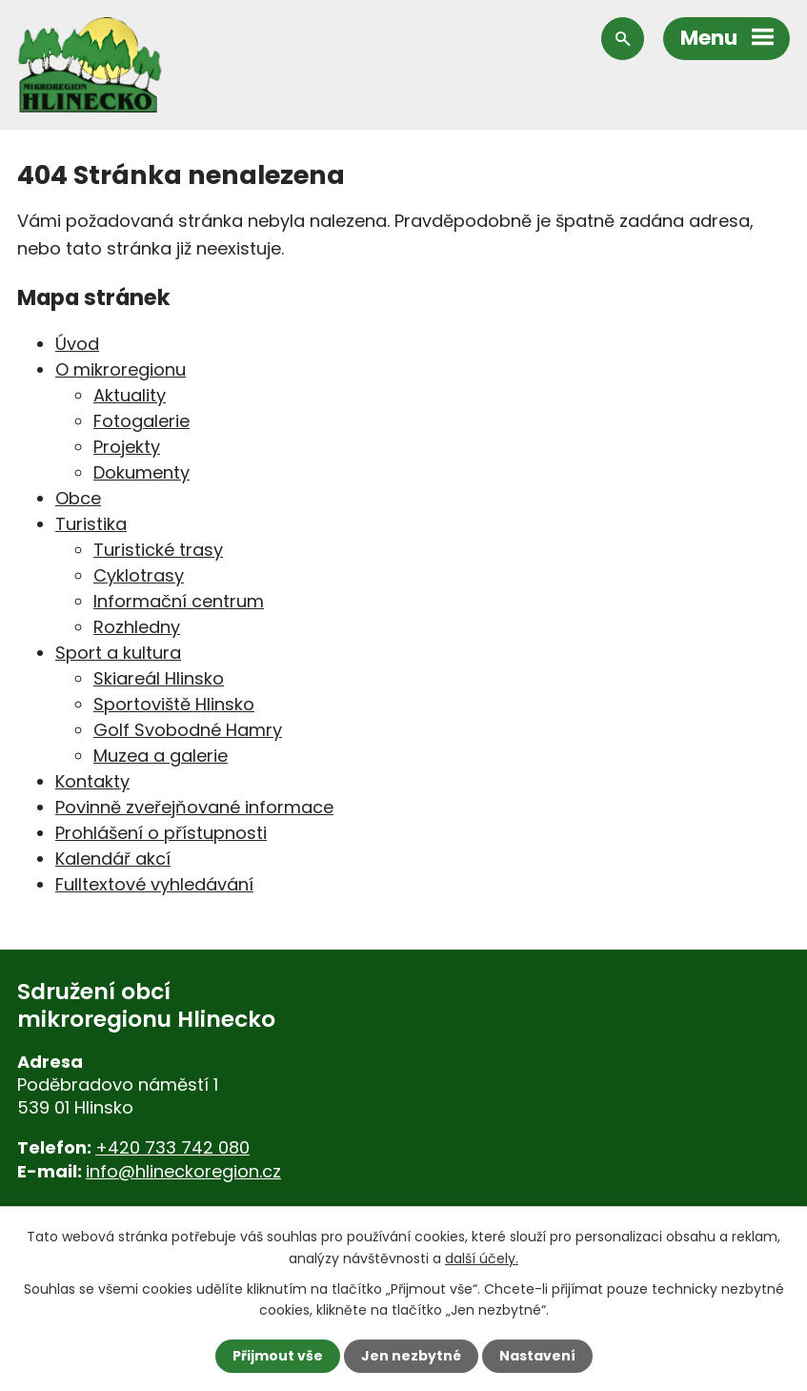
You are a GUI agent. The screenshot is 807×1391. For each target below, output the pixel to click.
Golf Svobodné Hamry (187, 730)
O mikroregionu (120, 369)
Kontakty (92, 781)
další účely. (481, 1257)
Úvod (77, 344)
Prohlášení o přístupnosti (161, 833)
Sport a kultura (118, 653)
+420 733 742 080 (172, 1147)
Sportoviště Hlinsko (173, 704)
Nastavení (537, 1355)
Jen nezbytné (411, 1355)
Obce (78, 498)
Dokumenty (141, 472)
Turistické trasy (158, 550)
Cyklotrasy (138, 575)
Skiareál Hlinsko (158, 678)
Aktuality (129, 395)
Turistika (91, 524)
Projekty (126, 447)
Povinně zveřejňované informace (194, 807)
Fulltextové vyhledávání (154, 884)
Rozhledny (136, 627)
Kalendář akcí (113, 858)
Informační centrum (178, 601)
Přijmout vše (277, 1355)
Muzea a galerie (160, 755)
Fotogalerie (141, 421)
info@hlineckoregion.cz (183, 1171)
